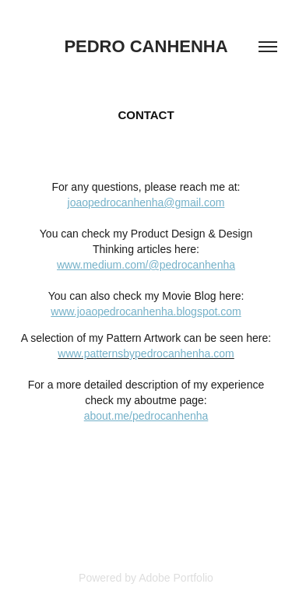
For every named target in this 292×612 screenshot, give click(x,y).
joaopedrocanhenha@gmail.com (146, 202)
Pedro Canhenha (145, 46)
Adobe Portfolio (176, 578)
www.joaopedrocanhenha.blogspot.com (146, 311)
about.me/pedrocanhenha (146, 416)
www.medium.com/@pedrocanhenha (146, 265)
